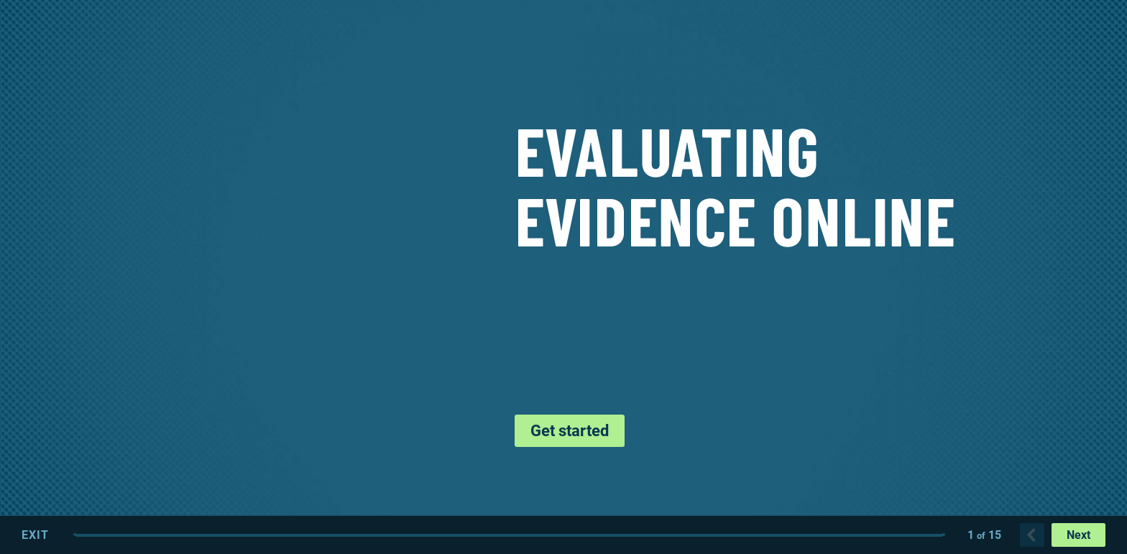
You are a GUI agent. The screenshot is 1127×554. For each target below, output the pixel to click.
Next (1078, 535)
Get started (569, 431)
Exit (35, 535)
